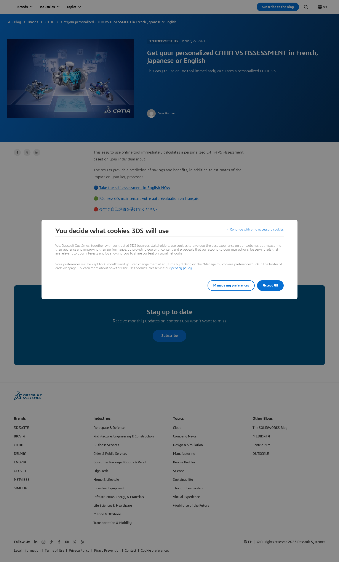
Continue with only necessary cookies (256, 231)
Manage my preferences (227, 285)
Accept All (270, 285)
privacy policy (181, 268)
